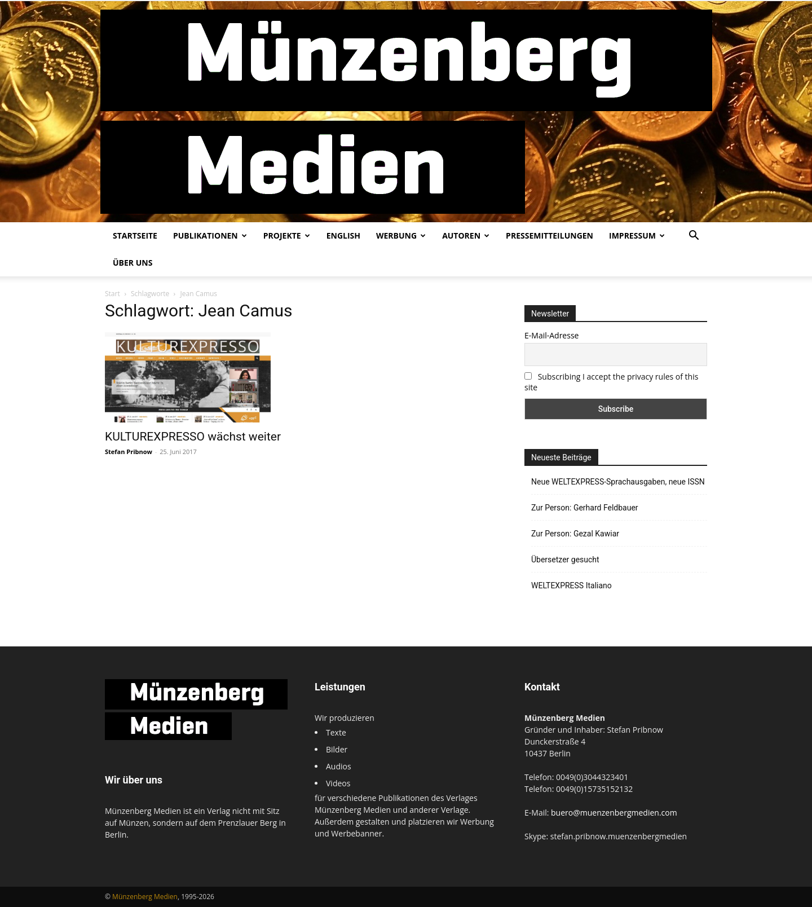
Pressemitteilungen (549, 235)
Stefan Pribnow (128, 451)
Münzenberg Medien (145, 896)
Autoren (465, 235)
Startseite (135, 235)
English (343, 235)
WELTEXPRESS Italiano (571, 585)
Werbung (401, 235)
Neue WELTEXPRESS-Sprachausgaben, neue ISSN (618, 481)
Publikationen (210, 235)
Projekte (286, 235)
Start (112, 293)
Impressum (637, 235)
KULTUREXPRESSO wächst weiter (193, 436)
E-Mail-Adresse (551, 335)
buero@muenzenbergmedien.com (614, 812)
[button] (693, 236)
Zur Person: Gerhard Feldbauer (584, 507)
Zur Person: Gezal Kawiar (575, 533)
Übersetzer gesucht (565, 559)
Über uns (132, 262)
